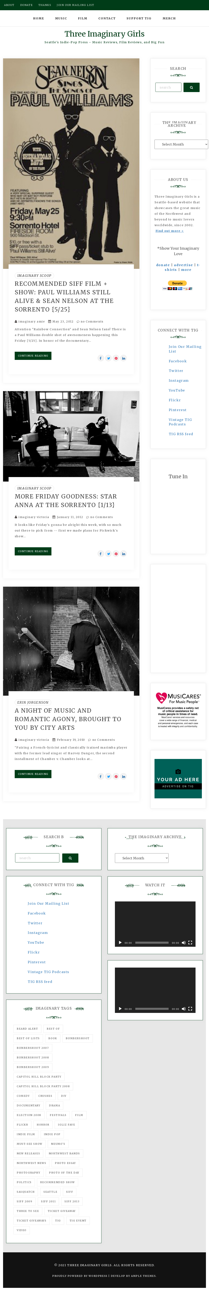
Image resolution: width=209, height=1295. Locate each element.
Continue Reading (33, 355)
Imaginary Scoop (34, 276)
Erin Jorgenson (33, 702)
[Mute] (184, 943)
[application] (155, 924)
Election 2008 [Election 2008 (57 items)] (29, 1115)
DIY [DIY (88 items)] (64, 1095)
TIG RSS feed (181, 434)
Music (61, 18)
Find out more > (170, 231)
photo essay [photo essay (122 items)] (65, 1163)
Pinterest (178, 410)
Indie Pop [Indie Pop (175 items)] (52, 1134)
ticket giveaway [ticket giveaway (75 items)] (62, 1211)
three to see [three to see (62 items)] (28, 1211)
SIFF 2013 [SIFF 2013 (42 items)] (71, 1201)
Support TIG (139, 18)
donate (163, 265)
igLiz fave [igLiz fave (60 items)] (66, 1124)
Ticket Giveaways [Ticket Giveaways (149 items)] (32, 1220)
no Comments (90, 321)
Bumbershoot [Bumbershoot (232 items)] (78, 1038)
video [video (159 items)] (22, 1230)
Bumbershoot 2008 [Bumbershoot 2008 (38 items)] (33, 1057)
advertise (183, 265)
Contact (107, 18)
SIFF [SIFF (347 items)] (69, 1191)
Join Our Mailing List (48, 903)
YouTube (177, 390)
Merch (169, 18)
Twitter (176, 371)
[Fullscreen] (190, 943)
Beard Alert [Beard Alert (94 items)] (27, 1028)
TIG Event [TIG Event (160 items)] (78, 1220)
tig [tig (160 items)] (58, 1220)
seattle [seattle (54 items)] (50, 1191)
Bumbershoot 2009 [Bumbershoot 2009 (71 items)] (33, 1067)
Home (38, 18)
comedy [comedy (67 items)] (23, 1095)
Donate (26, 5)
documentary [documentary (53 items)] (28, 1105)
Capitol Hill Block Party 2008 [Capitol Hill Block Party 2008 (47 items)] (43, 1086)
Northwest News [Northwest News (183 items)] (31, 1163)
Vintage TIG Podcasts (48, 972)
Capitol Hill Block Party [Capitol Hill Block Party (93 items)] (39, 1076)
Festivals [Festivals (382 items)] (58, 1115)
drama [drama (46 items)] (54, 1105)
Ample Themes (143, 1275)
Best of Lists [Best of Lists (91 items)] (28, 1038)
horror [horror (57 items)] (43, 1124)
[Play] (120, 943)
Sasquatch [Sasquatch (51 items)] (26, 1191)
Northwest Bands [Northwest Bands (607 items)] (64, 1153)
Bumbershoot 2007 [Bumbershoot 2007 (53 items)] (33, 1047)
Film (82, 18)
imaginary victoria (34, 517)
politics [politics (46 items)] (24, 1182)
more (186, 270)
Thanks (44, 5)
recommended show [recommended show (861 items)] (57, 1182)
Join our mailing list (75, 5)
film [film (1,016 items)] (79, 1115)
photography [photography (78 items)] (28, 1172)
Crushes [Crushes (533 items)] (45, 1095)
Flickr (175, 400)
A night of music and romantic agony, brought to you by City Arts (68, 719)
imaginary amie (32, 321)
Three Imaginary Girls (104, 34)
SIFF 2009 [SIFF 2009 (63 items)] (24, 1201)
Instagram (179, 380)
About (9, 5)
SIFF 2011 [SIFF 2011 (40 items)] (48, 1201)
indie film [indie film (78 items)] (26, 1134)
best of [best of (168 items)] (53, 1028)
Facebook (178, 361)
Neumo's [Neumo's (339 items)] (58, 1143)
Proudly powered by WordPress (80, 1275)
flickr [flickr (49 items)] (22, 1124)
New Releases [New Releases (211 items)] (28, 1153)
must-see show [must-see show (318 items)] (29, 1143)
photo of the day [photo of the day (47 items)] (64, 1172)
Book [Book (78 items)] (52, 1038)
